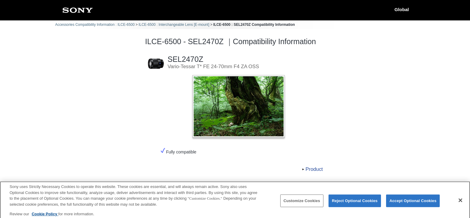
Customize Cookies (302, 203)
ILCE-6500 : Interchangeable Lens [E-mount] (173, 25)
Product (314, 169)
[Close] (460, 202)
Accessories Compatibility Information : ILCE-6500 (95, 25)
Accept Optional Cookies (412, 203)
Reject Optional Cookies (355, 203)
